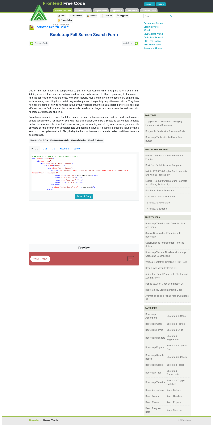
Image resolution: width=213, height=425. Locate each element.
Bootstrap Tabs (153, 372)
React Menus (152, 402)
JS (53, 148)
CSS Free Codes (152, 41)
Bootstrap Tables (175, 364)
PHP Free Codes (152, 44)
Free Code (64, 3)
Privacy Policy (64, 20)
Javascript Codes (149, 11)
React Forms (152, 396)
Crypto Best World (153, 34)
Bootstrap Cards (153, 323)
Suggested (122, 16)
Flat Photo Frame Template (159, 190)
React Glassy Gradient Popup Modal (164, 289)
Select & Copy (84, 196)
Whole (77, 148)
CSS (45, 148)
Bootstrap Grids (175, 330)
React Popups (174, 402)
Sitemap (92, 16)
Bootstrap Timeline (155, 382)
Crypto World (117, 11)
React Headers (174, 396)
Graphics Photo (101, 11)
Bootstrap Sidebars (177, 357)
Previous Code (39, 43)
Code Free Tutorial (153, 37)
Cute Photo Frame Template (160, 196)
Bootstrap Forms (154, 330)
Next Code (130, 43)
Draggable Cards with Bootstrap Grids (165, 131)
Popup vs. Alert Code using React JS (164, 283)
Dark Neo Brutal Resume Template (163, 165)
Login (161, 4)
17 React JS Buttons (156, 208)
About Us (106, 16)
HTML (35, 148)
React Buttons (174, 390)
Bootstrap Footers (176, 323)
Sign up (150, 4)
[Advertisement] (50, 67)
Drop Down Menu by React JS (160, 268)
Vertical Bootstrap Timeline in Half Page (166, 262)
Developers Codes (82, 11)
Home (61, 16)
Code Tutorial (132, 11)
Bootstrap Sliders (154, 364)
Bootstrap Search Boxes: (51, 27)
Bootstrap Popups (154, 347)
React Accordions (154, 390)
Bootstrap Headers (155, 337)
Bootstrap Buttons (176, 316)
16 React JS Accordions (158, 202)
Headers (64, 148)
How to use (76, 16)
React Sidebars (174, 410)
